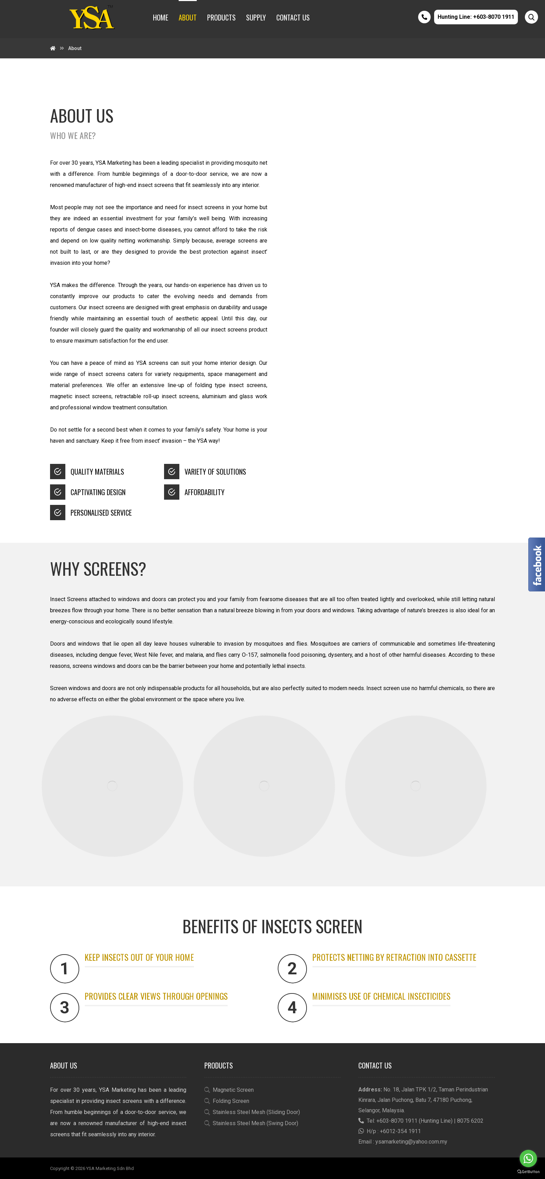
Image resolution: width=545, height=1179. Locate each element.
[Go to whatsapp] (528, 1158)
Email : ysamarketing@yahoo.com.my (402, 1141)
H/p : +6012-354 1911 (389, 1131)
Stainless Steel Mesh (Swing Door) (251, 1123)
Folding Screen (226, 1101)
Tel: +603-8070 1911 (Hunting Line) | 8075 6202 (420, 1120)
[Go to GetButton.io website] (528, 1172)
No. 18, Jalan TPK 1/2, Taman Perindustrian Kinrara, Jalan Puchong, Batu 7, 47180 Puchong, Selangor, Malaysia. (423, 1100)
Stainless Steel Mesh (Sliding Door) (252, 1112)
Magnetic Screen (229, 1090)
